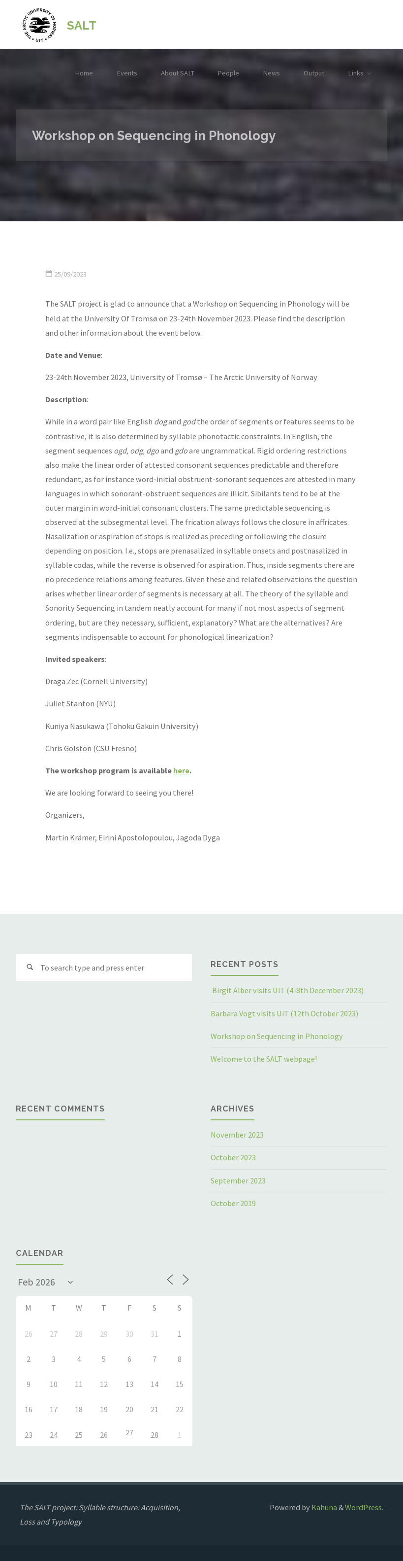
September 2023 (238, 1180)
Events (127, 73)
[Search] (30, 968)
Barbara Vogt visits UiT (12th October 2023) (284, 1013)
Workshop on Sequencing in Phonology (277, 1036)
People (228, 73)
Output (314, 73)
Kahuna (323, 1507)
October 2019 (233, 1203)
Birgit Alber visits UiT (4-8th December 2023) (287, 990)
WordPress (363, 1507)
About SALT (177, 73)
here (181, 770)
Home (84, 73)
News (271, 73)
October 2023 (233, 1157)
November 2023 (237, 1135)
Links (356, 73)
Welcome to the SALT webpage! (264, 1059)
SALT (81, 25)
